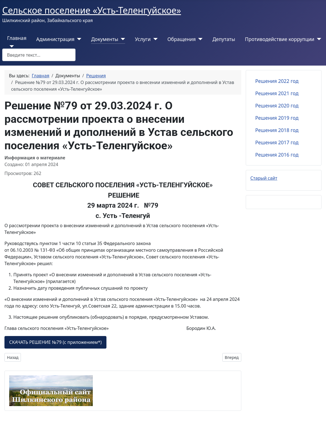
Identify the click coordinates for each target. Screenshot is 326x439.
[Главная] (10, 46)
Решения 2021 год (276, 93)
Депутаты (223, 39)
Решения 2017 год (276, 142)
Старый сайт (264, 178)
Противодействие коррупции (279, 39)
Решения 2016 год (276, 154)
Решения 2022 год (276, 81)
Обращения (181, 39)
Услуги (142, 39)
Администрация (55, 39)
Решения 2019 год (276, 117)
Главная (16, 38)
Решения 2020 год (276, 105)
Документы (104, 39)
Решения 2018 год (276, 130)
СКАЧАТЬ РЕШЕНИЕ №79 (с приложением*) (55, 342)
